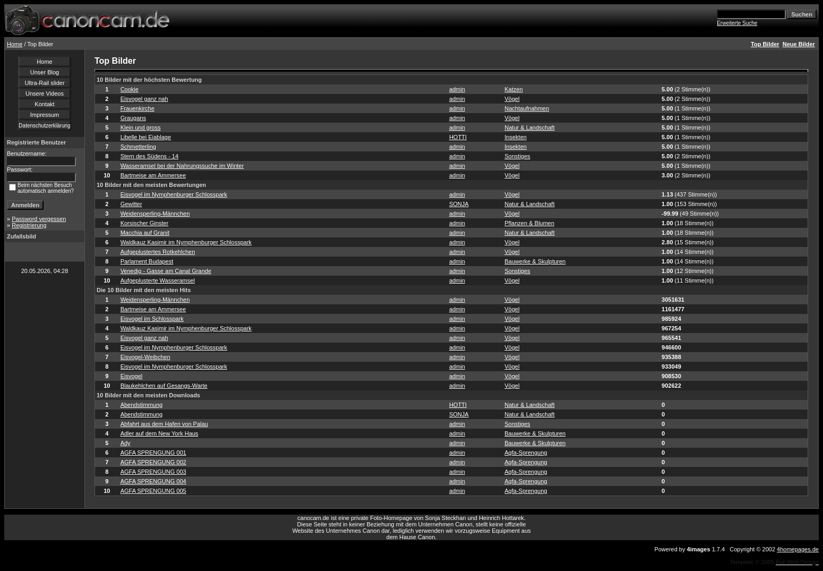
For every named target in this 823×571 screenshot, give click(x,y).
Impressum (44, 115)
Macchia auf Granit (145, 232)
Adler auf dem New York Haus (160, 433)
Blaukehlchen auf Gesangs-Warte (164, 385)
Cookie (130, 89)
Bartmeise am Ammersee (153, 175)
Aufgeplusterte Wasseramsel (158, 280)
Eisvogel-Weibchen (145, 357)
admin (457, 89)
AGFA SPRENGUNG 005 (153, 491)
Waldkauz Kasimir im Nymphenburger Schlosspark (186, 242)
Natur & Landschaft (529, 127)
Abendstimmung (142, 405)
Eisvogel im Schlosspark (152, 319)
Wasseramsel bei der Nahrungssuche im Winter (182, 166)
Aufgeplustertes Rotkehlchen (158, 252)
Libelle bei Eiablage (146, 137)
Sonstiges (517, 156)
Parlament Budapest (147, 261)
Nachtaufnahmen (526, 108)
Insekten (515, 137)
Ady (126, 443)
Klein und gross (141, 127)
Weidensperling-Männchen (155, 213)
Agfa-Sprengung (525, 452)
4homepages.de (798, 549)
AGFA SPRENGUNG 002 (153, 462)
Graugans (133, 118)
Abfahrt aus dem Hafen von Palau (164, 424)
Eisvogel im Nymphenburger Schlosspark (174, 194)
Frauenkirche (138, 108)
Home (14, 44)
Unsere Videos (44, 93)
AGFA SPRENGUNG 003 (153, 471)
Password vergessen (39, 219)
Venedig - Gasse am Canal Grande (166, 271)
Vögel (511, 99)
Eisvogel (132, 376)
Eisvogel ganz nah (144, 99)
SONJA (459, 204)
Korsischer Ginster (144, 223)
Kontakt (44, 104)
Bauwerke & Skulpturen (534, 261)
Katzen (513, 89)
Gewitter (131, 204)
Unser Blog (44, 72)
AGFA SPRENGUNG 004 (153, 481)
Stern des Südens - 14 (149, 156)
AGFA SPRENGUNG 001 (153, 452)
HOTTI (458, 137)
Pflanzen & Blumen (529, 223)
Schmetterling (138, 146)
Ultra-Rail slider (44, 83)
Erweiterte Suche (737, 23)
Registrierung (29, 225)
